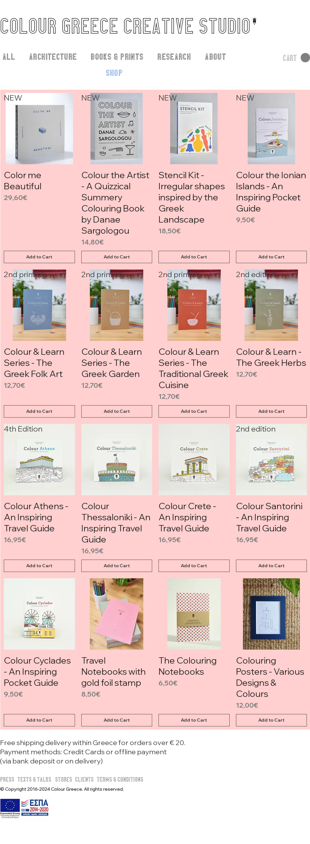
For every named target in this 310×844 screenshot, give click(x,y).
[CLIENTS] (86, 779)
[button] (296, 58)
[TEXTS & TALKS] (34, 779)
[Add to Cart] (39, 257)
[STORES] (66, 779)
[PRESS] (9, 779)
